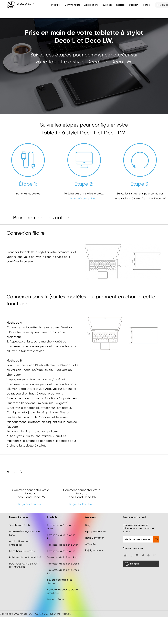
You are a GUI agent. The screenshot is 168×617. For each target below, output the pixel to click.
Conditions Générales (22, 551)
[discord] (137, 555)
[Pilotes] (146, 5)
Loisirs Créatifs (55, 599)
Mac (73, 198)
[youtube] (155, 555)
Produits (56, 5)
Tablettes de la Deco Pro (62, 557)
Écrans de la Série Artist (61, 551)
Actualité (90, 544)
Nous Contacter (94, 537)
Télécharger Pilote (20, 525)
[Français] (141, 564)
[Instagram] (125, 555)
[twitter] (143, 555)
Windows (83, 198)
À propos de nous (95, 531)
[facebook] (131, 555)
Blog (87, 525)
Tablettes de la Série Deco (63, 563)
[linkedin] (149, 555)
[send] (156, 539)
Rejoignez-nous (94, 550)
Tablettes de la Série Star (62, 544)
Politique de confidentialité (25, 557)
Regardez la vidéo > (30, 504)
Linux (94, 198)
